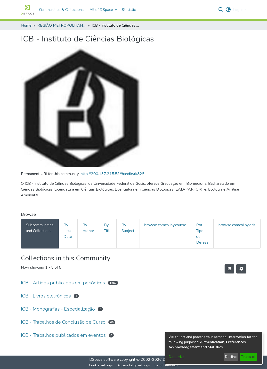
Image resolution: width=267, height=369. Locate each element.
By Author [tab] (88, 227)
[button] (27, 10)
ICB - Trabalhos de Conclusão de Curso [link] (63, 322)
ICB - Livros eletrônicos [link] (46, 296)
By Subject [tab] (127, 227)
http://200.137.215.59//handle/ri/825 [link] (113, 173)
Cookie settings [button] (101, 365)
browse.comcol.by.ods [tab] (237, 225)
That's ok (248, 356)
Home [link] (26, 25)
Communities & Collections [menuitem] (61, 9)
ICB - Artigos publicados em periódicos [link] (63, 283)
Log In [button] (238, 9)
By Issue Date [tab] (68, 230)
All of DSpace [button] (101, 9)
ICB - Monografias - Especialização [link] (58, 309)
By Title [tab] (108, 227)
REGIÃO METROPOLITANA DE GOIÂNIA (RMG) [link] (61, 25)
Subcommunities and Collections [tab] (40, 227)
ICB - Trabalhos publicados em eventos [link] (63, 335)
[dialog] (213, 348)
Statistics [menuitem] (130, 9)
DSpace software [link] (104, 359)
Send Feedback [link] (166, 365)
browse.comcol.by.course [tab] (165, 225)
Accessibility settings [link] (133, 365)
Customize (176, 356)
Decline (231, 356)
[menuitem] (103, 9)
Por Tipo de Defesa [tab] (202, 233)
